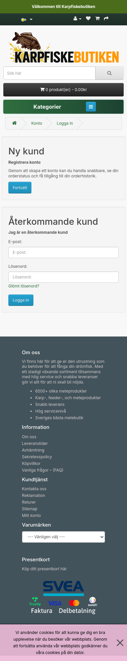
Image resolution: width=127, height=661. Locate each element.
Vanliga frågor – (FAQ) (43, 470)
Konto (36, 123)
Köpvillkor (31, 463)
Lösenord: (17, 266)
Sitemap (29, 508)
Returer (29, 502)
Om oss (29, 436)
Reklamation (33, 495)
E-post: (15, 241)
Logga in (65, 123)
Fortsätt (20, 187)
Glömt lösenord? (23, 285)
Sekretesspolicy (37, 456)
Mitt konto (31, 515)
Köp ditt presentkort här (44, 568)
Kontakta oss (34, 488)
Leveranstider (35, 443)
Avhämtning (33, 450)
